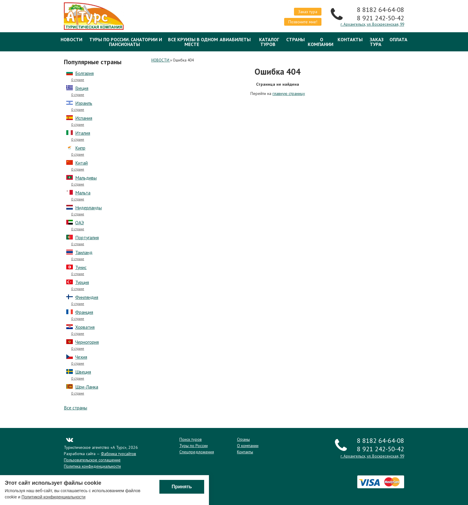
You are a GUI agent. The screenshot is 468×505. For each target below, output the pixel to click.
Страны (295, 39)
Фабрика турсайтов (118, 453)
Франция (84, 312)
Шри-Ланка (86, 386)
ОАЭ (79, 222)
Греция (81, 88)
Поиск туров (190, 439)
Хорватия (85, 327)
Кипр (80, 147)
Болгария (84, 73)
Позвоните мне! (302, 21)
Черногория (87, 342)
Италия (82, 133)
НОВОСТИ (71, 39)
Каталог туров (269, 41)
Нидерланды (88, 207)
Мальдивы (86, 177)
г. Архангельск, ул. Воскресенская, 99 (372, 24)
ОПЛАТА (398, 39)
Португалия (87, 237)
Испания (83, 118)
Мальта (82, 192)
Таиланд (84, 252)
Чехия (81, 356)
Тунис (81, 267)
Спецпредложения (196, 452)
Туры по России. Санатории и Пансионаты (125, 41)
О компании (320, 41)
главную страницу (289, 93)
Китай (81, 162)
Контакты (350, 39)
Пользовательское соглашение (92, 460)
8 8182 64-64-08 (380, 9)
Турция (82, 282)
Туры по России (193, 445)
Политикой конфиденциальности (53, 497)
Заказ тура (307, 11)
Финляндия (86, 297)
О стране (77, 80)
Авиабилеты (235, 39)
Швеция (83, 371)
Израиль (83, 103)
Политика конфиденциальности (92, 466)
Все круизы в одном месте (193, 41)
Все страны (75, 408)
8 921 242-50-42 (380, 18)
